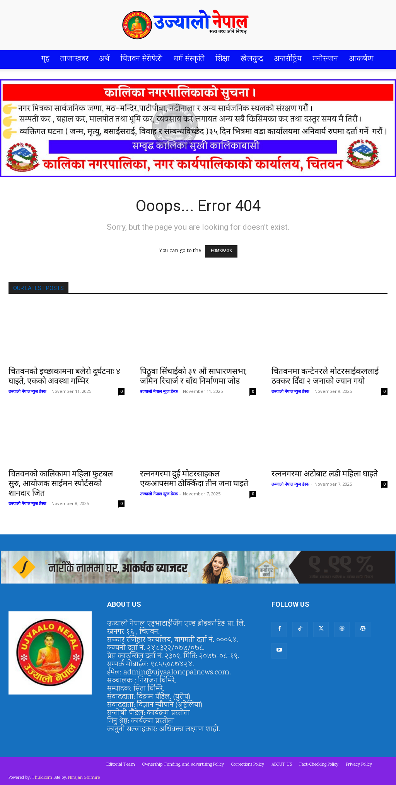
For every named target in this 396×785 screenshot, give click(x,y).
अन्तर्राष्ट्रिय (288, 59)
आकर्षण (361, 59)
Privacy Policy (359, 764)
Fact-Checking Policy (318, 764)
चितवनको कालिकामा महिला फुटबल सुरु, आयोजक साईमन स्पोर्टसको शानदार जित (61, 483)
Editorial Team (120, 764)
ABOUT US (281, 764)
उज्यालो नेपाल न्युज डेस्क (27, 391)
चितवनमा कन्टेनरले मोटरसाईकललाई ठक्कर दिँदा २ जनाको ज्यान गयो (325, 376)
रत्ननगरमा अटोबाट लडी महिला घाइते (324, 473)
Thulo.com (42, 778)
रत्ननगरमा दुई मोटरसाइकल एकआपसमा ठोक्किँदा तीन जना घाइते (194, 478)
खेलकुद (252, 59)
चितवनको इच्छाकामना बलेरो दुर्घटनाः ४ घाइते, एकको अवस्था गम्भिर (64, 376)
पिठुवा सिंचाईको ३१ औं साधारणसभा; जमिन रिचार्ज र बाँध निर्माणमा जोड (193, 376)
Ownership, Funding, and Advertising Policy (183, 764)
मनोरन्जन (325, 59)
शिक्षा (222, 59)
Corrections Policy (247, 764)
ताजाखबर (74, 59)
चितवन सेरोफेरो (141, 59)
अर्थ (104, 59)
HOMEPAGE (221, 251)
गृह (45, 59)
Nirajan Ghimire (84, 778)
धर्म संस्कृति (189, 59)
